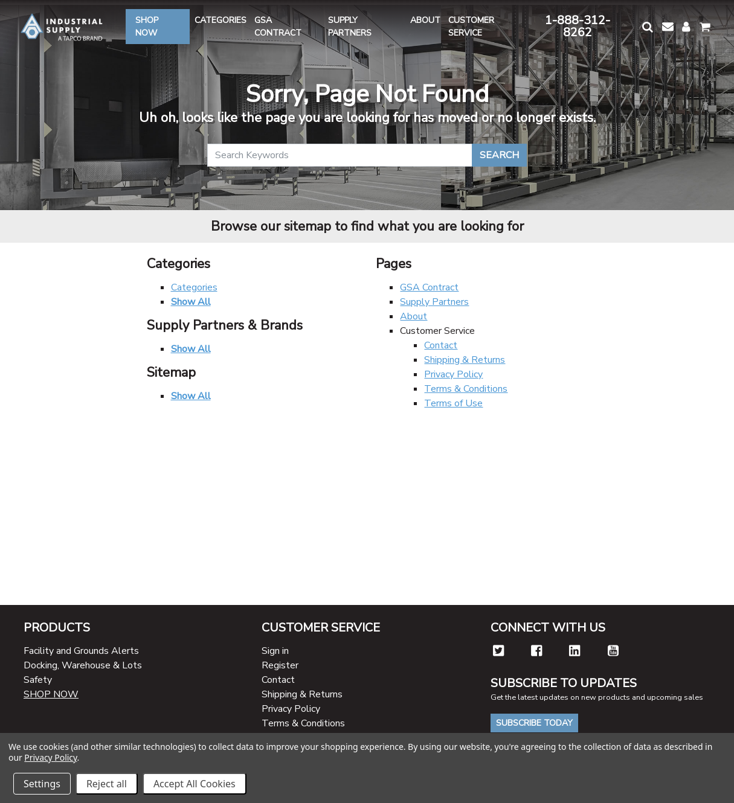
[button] (647, 27)
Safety (38, 679)
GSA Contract (429, 287)
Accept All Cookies (194, 783)
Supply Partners (434, 302)
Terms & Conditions (465, 388)
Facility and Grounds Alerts (81, 650)
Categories (194, 287)
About (413, 316)
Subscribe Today (534, 723)
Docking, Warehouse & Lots (83, 665)
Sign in (275, 650)
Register (280, 665)
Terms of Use (453, 403)
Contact (440, 345)
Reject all (106, 783)
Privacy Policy (453, 374)
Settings (42, 783)
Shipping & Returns (464, 359)
